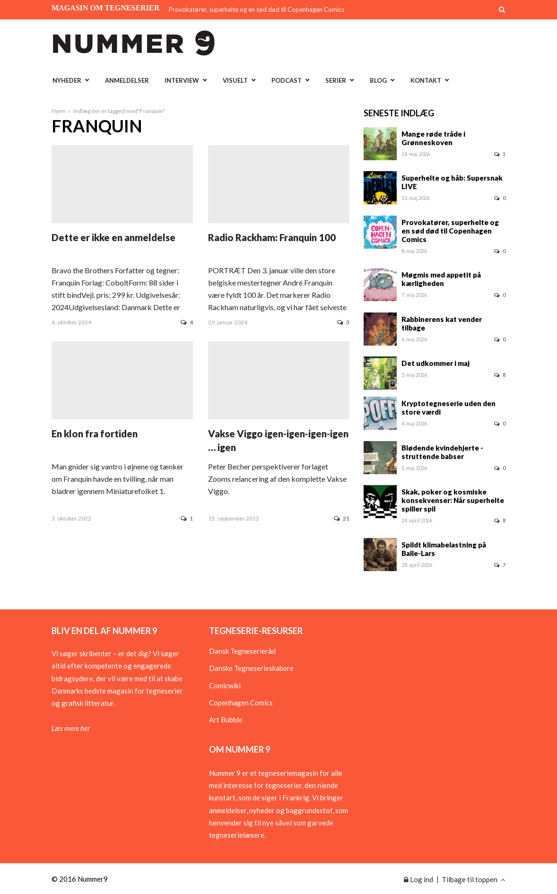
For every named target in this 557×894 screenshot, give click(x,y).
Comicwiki (225, 685)
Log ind (418, 879)
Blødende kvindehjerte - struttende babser (442, 451)
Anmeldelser (127, 80)
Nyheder (66, 80)
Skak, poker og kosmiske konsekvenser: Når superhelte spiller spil (452, 500)
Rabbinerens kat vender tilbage (441, 323)
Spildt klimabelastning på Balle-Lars (443, 548)
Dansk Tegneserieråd (242, 651)
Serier (335, 80)
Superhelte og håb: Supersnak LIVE (452, 182)
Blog (378, 80)
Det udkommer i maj (435, 363)
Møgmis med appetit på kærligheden (441, 278)
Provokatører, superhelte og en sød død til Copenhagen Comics (256, 9)
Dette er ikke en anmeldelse (113, 237)
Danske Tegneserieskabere (251, 668)
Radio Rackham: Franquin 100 (272, 237)
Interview (182, 80)
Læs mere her (71, 728)
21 (341, 518)
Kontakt (425, 80)
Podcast (286, 80)
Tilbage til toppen (473, 879)
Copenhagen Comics (241, 702)
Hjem (59, 110)
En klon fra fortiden (95, 433)
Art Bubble (226, 719)
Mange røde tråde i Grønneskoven (433, 138)
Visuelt (235, 80)
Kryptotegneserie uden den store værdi (448, 407)
